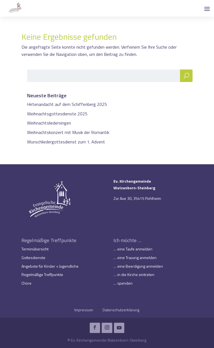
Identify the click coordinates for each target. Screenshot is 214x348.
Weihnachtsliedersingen (49, 123)
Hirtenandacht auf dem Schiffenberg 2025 (67, 104)
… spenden (123, 283)
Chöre (26, 283)
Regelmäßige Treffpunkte (42, 274)
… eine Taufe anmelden (132, 249)
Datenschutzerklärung (121, 310)
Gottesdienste (33, 257)
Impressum (83, 310)
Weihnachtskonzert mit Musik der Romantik (68, 132)
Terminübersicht (34, 249)
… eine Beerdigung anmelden (138, 266)
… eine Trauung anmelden (135, 257)
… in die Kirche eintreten (133, 274)
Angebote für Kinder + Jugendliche (50, 266)
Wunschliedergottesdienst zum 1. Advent (66, 141)
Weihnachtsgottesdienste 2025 (57, 113)
